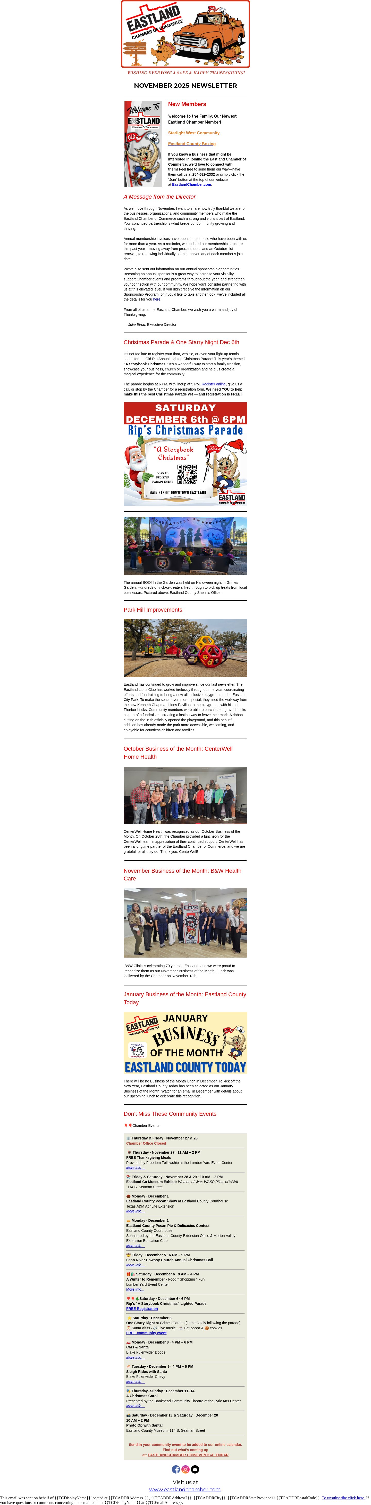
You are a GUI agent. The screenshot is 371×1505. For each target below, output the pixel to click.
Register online (214, 384)
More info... (135, 1289)
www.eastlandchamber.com (185, 1489)
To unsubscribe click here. (343, 1498)
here (156, 299)
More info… (135, 1211)
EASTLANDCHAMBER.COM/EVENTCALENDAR (188, 1455)
